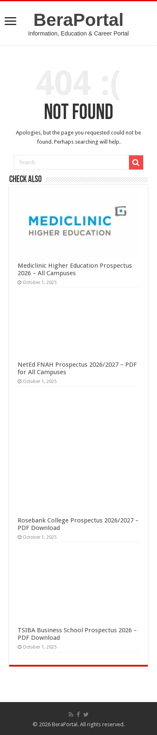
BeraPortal (78, 20)
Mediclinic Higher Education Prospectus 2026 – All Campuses (75, 269)
